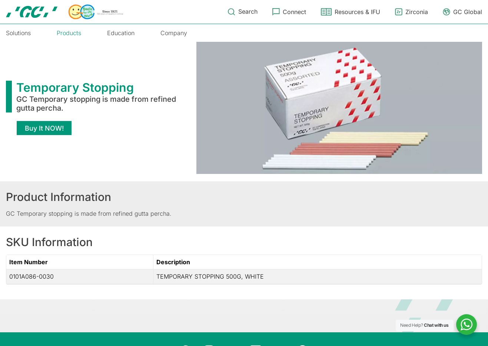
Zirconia (416, 12)
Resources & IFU (357, 12)
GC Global (467, 12)
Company (173, 33)
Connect (294, 12)
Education (121, 33)
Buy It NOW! (44, 128)
